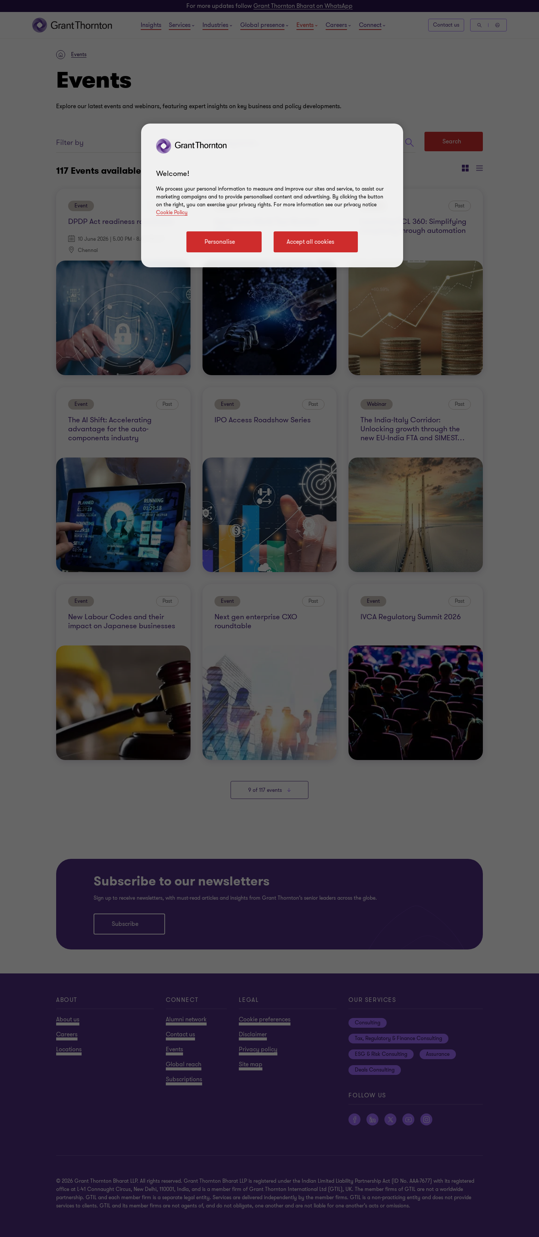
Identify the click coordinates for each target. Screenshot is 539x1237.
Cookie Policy (172, 212)
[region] (272, 195)
